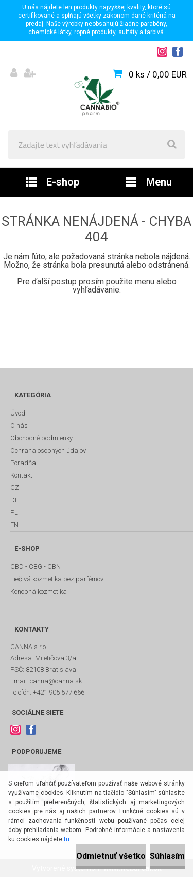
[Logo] (96, 96)
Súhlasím (167, 856)
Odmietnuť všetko (111, 856)
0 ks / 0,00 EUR (158, 74)
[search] (172, 144)
